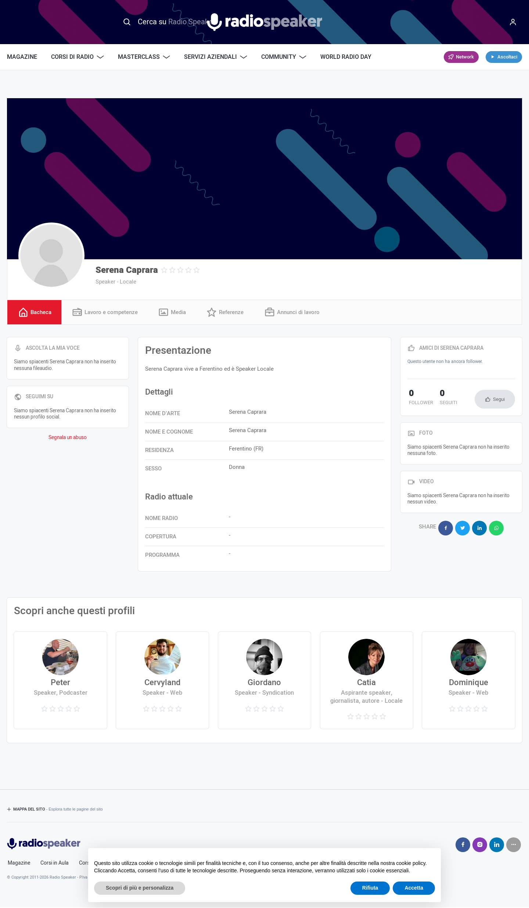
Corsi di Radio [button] (77, 57)
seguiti (444, 398)
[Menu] (513, 22)
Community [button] (283, 57)
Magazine (22, 57)
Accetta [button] (413, 888)
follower (419, 398)
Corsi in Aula (54, 863)
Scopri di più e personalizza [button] (139, 888)
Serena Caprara (127, 270)
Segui (499, 399)
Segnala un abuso (67, 438)
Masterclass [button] (144, 57)
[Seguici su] (513, 845)
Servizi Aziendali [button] (215, 57)
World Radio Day (345, 57)
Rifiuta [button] (370, 888)
